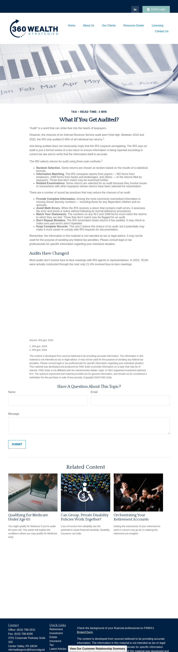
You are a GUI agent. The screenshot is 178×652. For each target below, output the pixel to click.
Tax (52, 644)
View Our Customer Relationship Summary (97, 648)
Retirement (56, 629)
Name (11, 392)
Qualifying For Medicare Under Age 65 (28, 517)
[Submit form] (17, 444)
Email (94, 392)
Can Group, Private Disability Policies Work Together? (84, 517)
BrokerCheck (85, 632)
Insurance (55, 641)
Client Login (156, 9)
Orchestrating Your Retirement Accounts (131, 517)
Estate (53, 637)
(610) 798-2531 (26, 629)
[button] (72, 25)
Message (13, 413)
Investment (56, 633)
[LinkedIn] (135, 9)
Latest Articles (58, 648)
